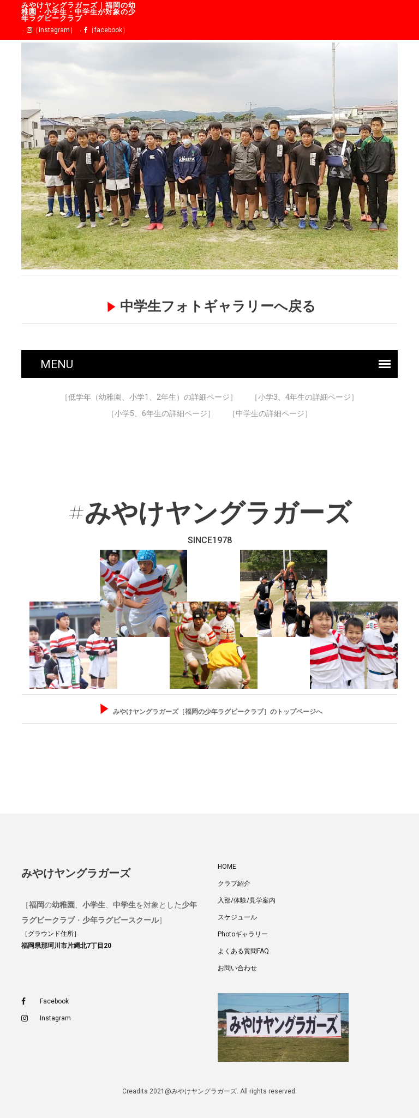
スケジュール (237, 917)
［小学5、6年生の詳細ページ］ (161, 413)
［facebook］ (106, 30)
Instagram (46, 1018)
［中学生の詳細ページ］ (270, 413)
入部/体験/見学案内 (247, 900)
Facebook (45, 1001)
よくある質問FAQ (243, 951)
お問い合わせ (237, 968)
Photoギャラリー (243, 934)
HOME (227, 866)
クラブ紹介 (234, 883)
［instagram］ (51, 30)
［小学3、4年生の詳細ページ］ (304, 397)
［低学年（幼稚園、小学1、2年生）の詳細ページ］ (149, 397)
